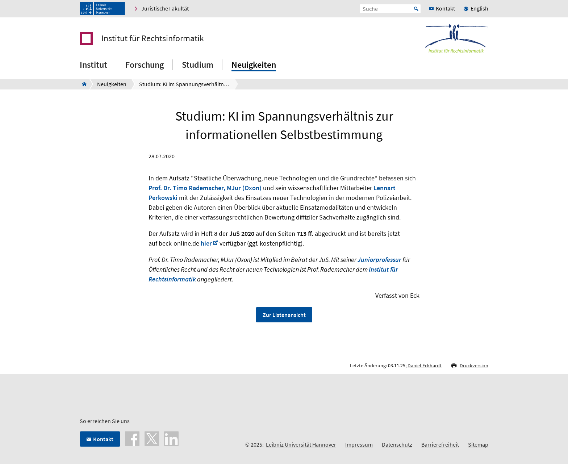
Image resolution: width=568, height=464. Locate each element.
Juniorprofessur (379, 259)
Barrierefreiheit (440, 444)
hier (206, 243)
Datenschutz (397, 444)
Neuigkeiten (253, 64)
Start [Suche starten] (416, 8)
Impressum (359, 444)
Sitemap (478, 444)
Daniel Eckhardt (425, 365)
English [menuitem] (479, 8)
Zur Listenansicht (284, 314)
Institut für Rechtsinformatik (152, 38)
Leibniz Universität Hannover (301, 444)
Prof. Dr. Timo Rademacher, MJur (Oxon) (205, 188)
